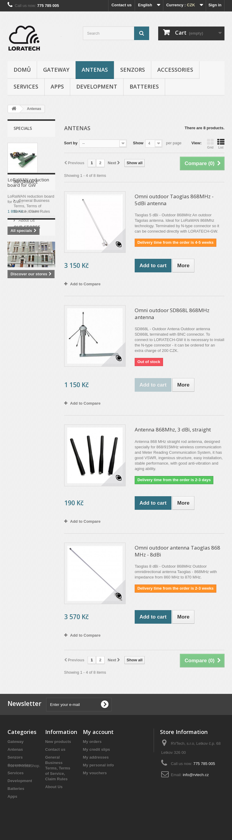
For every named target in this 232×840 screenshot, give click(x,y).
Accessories (175, 69)
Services (26, 86)
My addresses (96, 757)
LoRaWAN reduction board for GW (28, 182)
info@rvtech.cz (196, 775)
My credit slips (96, 749)
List (220, 143)
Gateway (56, 69)
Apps (57, 86)
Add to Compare (85, 284)
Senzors (132, 69)
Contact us (121, 5)
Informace (26, 252)
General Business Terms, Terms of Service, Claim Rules (32, 274)
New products (58, 741)
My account (98, 731)
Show (138, 143)
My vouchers (95, 773)
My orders (92, 741)
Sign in (214, 5)
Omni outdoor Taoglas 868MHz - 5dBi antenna (174, 200)
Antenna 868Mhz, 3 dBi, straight (173, 429)
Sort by (71, 143)
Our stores (27, 298)
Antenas (95, 69)
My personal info (98, 765)
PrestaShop (29, 807)
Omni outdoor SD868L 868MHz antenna (172, 314)
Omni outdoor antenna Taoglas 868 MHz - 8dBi (177, 551)
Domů (22, 69)
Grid (210, 143)
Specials (23, 128)
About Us (26, 289)
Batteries (144, 86)
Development (96, 86)
